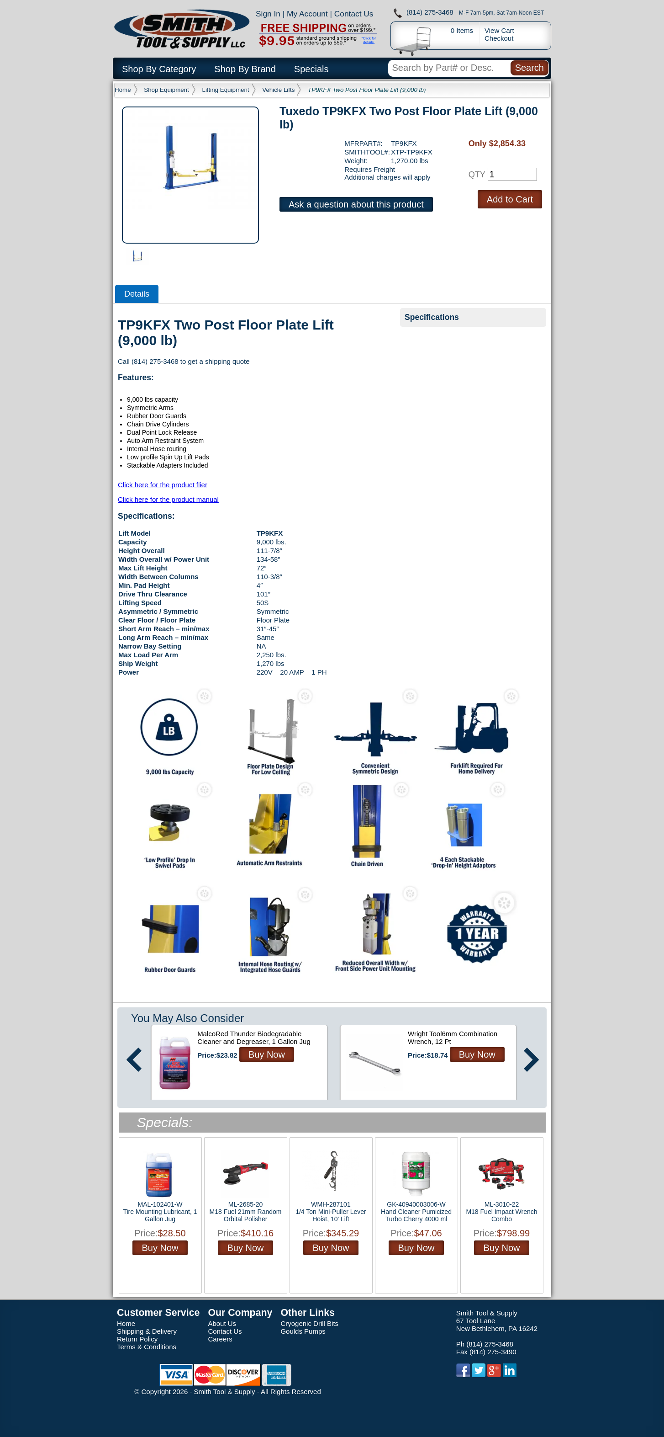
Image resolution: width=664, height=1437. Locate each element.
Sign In (268, 13)
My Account (307, 13)
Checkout (499, 38)
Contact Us (354, 13)
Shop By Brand (245, 69)
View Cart (499, 30)
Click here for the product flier (162, 485)
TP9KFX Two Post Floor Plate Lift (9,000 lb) (367, 89)
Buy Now (266, 1054)
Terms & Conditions (146, 1347)
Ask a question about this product (356, 204)
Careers (220, 1339)
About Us (222, 1323)
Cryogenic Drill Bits (309, 1323)
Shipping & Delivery (147, 1331)
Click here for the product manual (168, 499)
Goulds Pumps (302, 1331)
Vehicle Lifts (278, 89)
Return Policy (137, 1339)
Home (123, 89)
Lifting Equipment (225, 89)
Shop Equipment (166, 89)
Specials (311, 69)
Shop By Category (159, 69)
